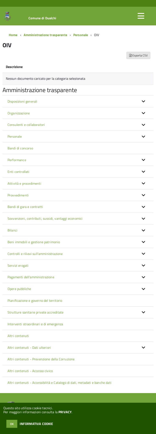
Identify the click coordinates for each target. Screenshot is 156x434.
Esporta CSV (138, 55)
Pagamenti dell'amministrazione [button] (31, 277)
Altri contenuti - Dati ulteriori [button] (29, 347)
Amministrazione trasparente (45, 34)
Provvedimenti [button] (18, 195)
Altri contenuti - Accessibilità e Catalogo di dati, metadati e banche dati (59, 382)
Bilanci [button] (12, 230)
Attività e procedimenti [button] (24, 183)
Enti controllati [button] (19, 171)
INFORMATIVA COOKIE (36, 423)
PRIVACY (65, 411)
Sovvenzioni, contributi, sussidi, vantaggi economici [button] (45, 218)
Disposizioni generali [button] (22, 101)
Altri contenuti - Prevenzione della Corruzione (41, 359)
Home (13, 34)
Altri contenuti (18, 335)
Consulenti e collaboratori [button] (26, 124)
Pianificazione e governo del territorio (35, 300)
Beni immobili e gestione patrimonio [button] (34, 241)
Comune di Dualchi (42, 18)
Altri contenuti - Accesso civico (30, 370)
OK (12, 424)
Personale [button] (15, 136)
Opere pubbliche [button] (19, 288)
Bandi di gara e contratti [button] (25, 206)
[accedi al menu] (141, 16)
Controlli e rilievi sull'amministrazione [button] (35, 253)
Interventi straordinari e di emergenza (35, 324)
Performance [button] (17, 159)
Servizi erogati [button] (18, 265)
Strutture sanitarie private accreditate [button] (35, 312)
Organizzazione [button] (19, 113)
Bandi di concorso (20, 148)
